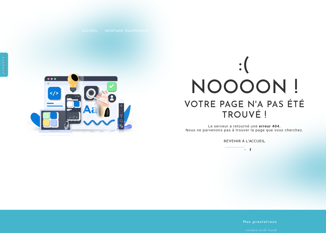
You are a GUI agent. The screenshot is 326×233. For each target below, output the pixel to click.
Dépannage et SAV (175, 30)
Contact (287, 30)
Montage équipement (127, 30)
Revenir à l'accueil (244, 141)
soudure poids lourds (261, 230)
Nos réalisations (253, 30)
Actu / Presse (215, 30)
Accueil (90, 30)
